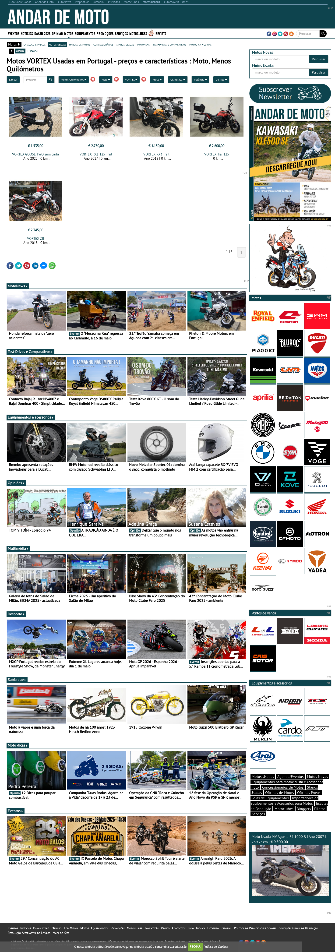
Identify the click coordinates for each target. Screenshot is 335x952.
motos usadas (57, 44)
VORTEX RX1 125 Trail (96, 154)
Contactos (178, 928)
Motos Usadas (263, 776)
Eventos (13, 33)
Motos (68, 33)
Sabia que (17, 679)
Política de (215, 946)
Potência (200, 79)
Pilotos (319, 808)
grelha (20, 51)
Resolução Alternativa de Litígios (29, 933)
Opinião (57, 33)
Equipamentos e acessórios (31, 417)
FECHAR (195, 946)
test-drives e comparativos (169, 44)
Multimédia (18, 548)
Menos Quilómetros (73, 79)
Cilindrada (177, 79)
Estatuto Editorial (219, 928)
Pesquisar (318, 59)
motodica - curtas (200, 44)
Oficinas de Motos (279, 792)
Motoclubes (138, 33)
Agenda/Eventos (290, 776)
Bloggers (304, 808)
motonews (143, 44)
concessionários (103, 44)
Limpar (13, 79)
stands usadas (125, 44)
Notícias (27, 33)
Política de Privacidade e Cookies (255, 928)
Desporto (16, 614)
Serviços (121, 33)
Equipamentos (85, 33)
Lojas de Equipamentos (270, 798)
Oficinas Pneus (309, 792)
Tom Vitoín (71, 928)
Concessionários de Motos (283, 787)
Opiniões (16, 482)
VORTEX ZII (35, 238)
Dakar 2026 (42, 33)
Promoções (105, 33)
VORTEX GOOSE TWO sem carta (35, 154)
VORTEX (131, 79)
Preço (157, 79)
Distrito (221, 79)
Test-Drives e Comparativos (30, 351)
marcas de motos (79, 44)
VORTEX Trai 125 (216, 154)
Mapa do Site (61, 933)
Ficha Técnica (196, 928)
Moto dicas (18, 745)
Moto (106, 79)
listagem (33, 51)
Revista (160, 33)
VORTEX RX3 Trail (156, 154)
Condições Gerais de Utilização (298, 928)
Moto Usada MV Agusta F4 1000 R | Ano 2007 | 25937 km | (290, 865)
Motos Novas (317, 776)
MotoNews (18, 286)
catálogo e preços (35, 44)
